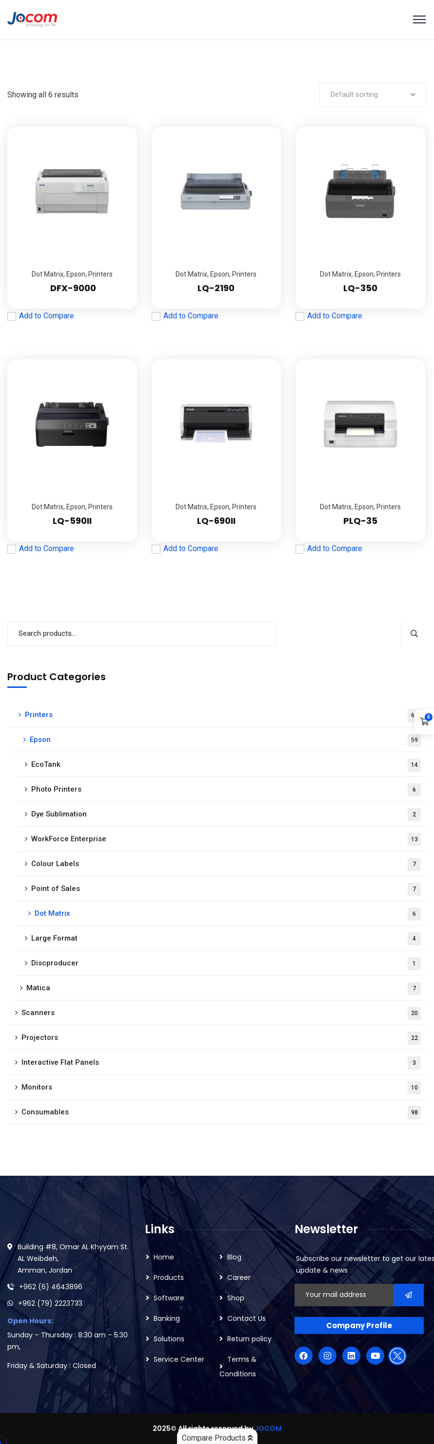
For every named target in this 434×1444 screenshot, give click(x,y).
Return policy (249, 1339)
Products (169, 1277)
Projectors (221, 1038)
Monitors (221, 1087)
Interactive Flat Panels (221, 1063)
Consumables (221, 1112)
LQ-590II (72, 521)
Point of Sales (226, 889)
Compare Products (217, 1438)
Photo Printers (226, 789)
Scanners (221, 1013)
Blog (234, 1257)
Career (239, 1277)
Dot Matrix (47, 274)
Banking (167, 1318)
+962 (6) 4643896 (50, 1287)
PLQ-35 (360, 521)
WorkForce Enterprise (226, 839)
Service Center (179, 1359)
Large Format (226, 938)
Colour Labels (226, 864)
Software (169, 1298)
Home (164, 1257)
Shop (235, 1298)
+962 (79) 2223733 (50, 1303)
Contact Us (246, 1318)
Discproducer (226, 963)
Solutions (169, 1339)
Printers (100, 274)
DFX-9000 (72, 288)
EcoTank (226, 765)
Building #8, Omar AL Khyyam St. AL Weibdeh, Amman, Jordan (73, 1258)
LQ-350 (360, 288)
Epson (75, 274)
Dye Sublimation (226, 814)
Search (414, 633)
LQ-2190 (216, 288)
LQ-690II (216, 521)
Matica (223, 988)
